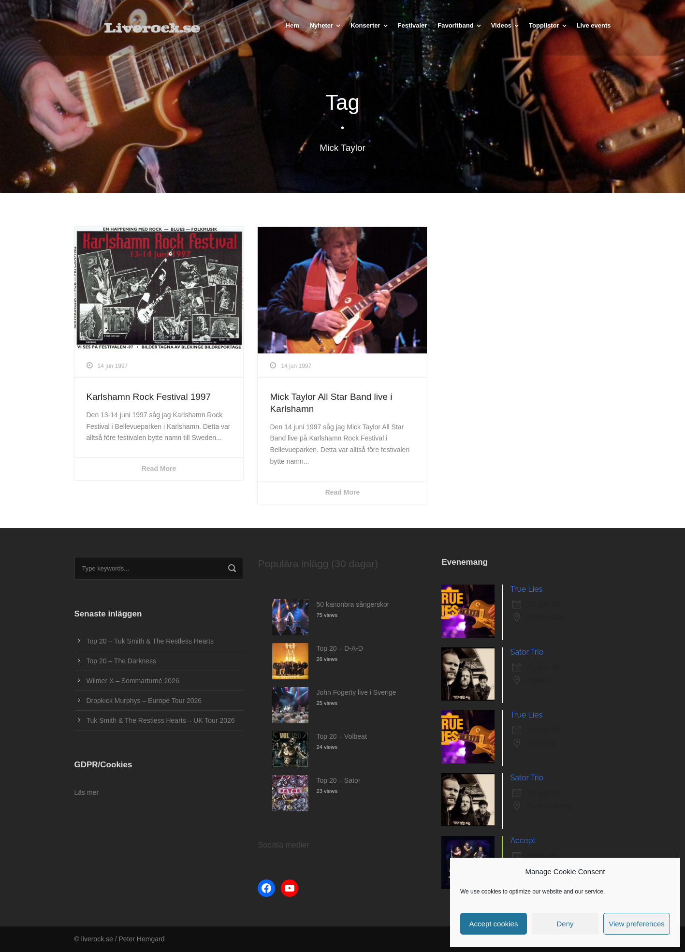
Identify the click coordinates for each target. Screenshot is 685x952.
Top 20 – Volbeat (341, 736)
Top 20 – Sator (338, 780)
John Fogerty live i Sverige (356, 692)
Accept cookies (493, 924)
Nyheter (321, 25)
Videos (501, 25)
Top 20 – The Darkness (122, 661)
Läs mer (86, 792)
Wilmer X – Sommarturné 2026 (133, 681)
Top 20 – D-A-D (339, 648)
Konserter (365, 25)
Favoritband (455, 25)
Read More (159, 468)
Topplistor (544, 25)
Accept (522, 840)
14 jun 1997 (113, 366)
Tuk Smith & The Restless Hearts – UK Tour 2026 (161, 720)
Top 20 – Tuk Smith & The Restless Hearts (150, 641)
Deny (564, 924)
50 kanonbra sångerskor (352, 604)
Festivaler (412, 25)
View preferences (637, 924)
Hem (292, 25)
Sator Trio (526, 652)
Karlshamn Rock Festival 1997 (149, 397)
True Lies (526, 589)
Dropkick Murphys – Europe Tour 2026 (144, 700)
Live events (594, 25)
